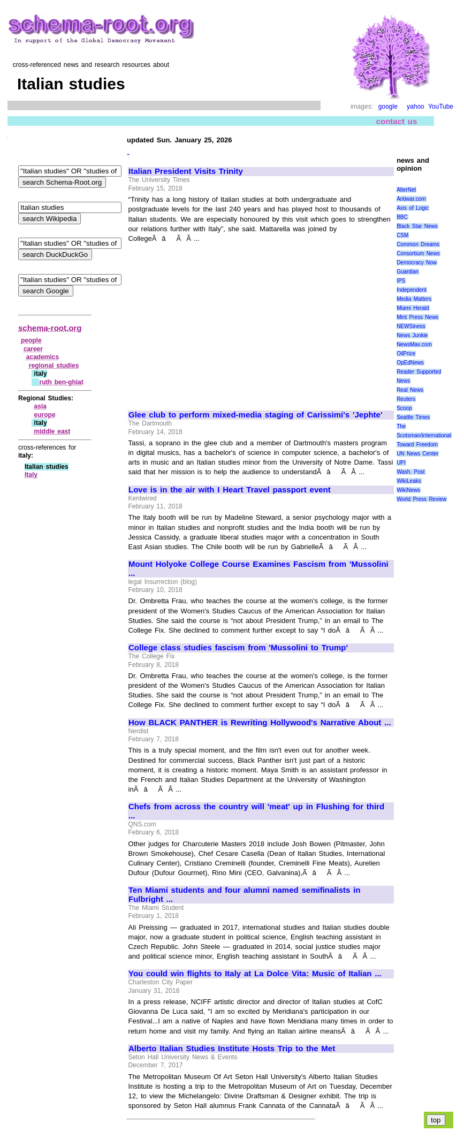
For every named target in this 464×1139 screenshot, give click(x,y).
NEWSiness (411, 326)
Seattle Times (413, 417)
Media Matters (414, 299)
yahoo (415, 106)
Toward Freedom (417, 444)
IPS (401, 281)
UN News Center (417, 454)
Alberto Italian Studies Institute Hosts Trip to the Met (231, 1048)
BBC (402, 217)
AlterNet (406, 190)
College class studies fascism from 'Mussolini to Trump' (238, 647)
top (436, 1120)
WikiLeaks (409, 481)
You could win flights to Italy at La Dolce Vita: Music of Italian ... (255, 973)
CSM (402, 235)
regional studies (54, 365)
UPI (401, 463)
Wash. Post (410, 472)
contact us (396, 121)
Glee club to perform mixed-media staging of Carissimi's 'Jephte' (255, 415)
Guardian (408, 272)
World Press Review (421, 499)
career (33, 349)
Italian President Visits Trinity (185, 171)
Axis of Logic (413, 208)
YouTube (440, 106)
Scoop (404, 408)
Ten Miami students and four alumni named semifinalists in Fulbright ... (244, 894)
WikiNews (408, 490)
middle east (52, 431)
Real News (410, 390)
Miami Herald (413, 308)
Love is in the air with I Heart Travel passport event (229, 489)
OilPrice (406, 353)
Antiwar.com (411, 199)
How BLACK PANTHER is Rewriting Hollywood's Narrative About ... (259, 722)
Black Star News (417, 226)
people (31, 340)
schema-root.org (49, 327)
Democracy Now (417, 262)
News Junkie (412, 335)
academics (42, 357)
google (388, 106)
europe (45, 415)
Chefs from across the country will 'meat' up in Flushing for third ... (256, 811)
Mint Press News (417, 317)
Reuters (406, 399)
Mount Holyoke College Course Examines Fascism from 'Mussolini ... (258, 569)
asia (40, 406)
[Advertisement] (218, 322)
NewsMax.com (414, 344)
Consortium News (418, 253)
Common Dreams (418, 244)
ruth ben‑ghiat (61, 382)
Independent (412, 290)
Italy (31, 475)
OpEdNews (410, 363)
